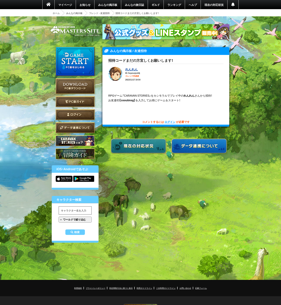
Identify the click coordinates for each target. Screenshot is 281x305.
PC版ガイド (75, 101)
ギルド (156, 5)
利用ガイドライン (144, 287)
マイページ (65, 5)
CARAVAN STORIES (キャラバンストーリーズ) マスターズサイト (75, 31)
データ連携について (75, 127)
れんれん (131, 69)
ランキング (174, 5)
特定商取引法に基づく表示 (121, 287)
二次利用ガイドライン (166, 287)
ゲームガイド (75, 153)
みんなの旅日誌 (134, 5)
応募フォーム (201, 287)
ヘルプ (193, 5)
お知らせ (85, 5)
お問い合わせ (185, 287)
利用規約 (78, 287)
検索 (77, 232)
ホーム (56, 13)
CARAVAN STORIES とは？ (75, 140)
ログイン (75, 114)
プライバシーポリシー (95, 287)
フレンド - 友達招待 (99, 13)
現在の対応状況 (214, 5)
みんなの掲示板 (107, 5)
